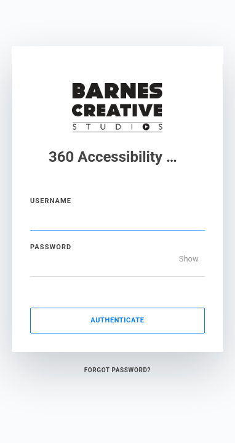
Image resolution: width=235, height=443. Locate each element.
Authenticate (117, 320)
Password (50, 247)
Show (189, 259)
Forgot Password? (117, 370)
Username (50, 201)
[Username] (117, 218)
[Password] (117, 264)
